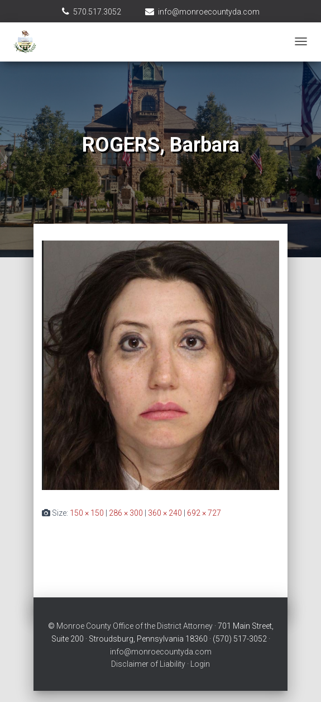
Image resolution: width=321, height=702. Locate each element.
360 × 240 (165, 512)
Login (200, 663)
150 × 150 (87, 512)
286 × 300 (126, 512)
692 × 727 (204, 512)
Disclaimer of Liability (148, 663)
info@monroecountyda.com (209, 11)
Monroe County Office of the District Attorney (134, 625)
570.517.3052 (97, 11)
